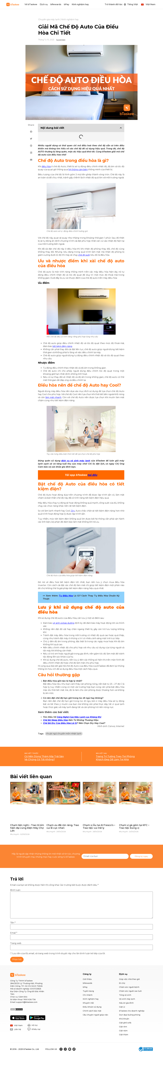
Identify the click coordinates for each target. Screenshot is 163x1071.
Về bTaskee (31, 4)
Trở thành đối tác (114, 4)
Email (13, 933)
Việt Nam (150, 4)
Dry (73, 511)
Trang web (15, 943)
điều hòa (46, 166)
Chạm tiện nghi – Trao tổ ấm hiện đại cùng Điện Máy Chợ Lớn (27, 828)
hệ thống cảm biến (78, 169)
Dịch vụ (44, 4)
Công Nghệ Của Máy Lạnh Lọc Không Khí (79, 717)
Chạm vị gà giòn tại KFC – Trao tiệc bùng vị (134, 826)
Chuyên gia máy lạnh (49, 19)
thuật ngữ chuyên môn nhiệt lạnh (63, 733)
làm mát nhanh (53, 397)
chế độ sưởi (84, 255)
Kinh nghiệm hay (80, 4)
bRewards (55, 4)
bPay (66, 4)
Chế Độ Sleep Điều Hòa (55, 720)
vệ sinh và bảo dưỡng (63, 623)
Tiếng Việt (132, 4)
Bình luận (15, 890)
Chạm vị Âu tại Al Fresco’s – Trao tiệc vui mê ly (99, 826)
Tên (13, 923)
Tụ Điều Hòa (66, 596)
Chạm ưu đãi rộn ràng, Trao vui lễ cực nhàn (62, 826)
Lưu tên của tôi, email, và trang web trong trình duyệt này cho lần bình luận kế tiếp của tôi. (58, 953)
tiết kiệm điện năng (62, 346)
